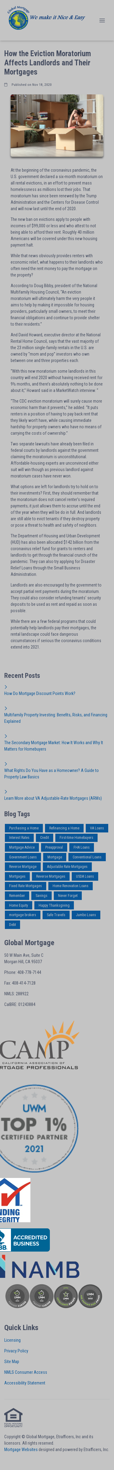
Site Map (11, 1361)
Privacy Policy (16, 1350)
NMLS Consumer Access (25, 1372)
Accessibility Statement (24, 1382)
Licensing (12, 1340)
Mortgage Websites (21, 1449)
